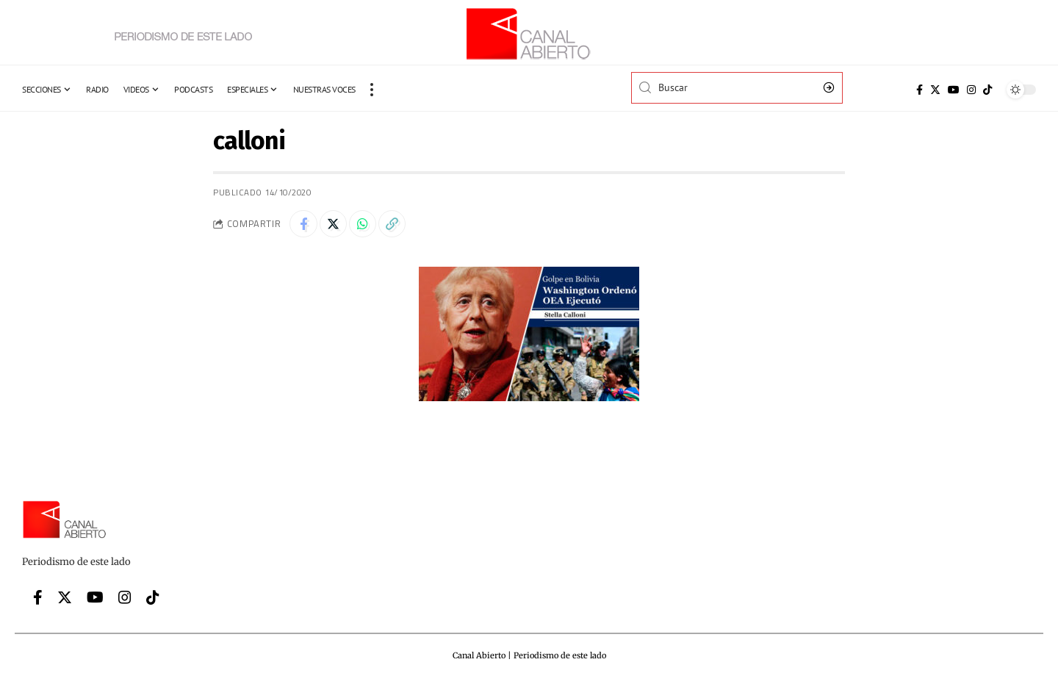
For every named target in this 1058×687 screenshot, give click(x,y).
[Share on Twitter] (335, 225)
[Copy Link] (399, 225)
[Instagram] (971, 89)
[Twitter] (935, 89)
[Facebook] (919, 89)
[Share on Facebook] (304, 225)
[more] (372, 89)
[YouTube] (953, 89)
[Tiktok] (987, 89)
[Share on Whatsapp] (367, 225)
